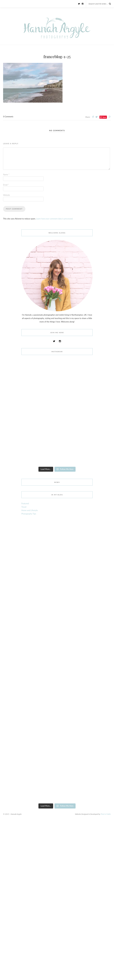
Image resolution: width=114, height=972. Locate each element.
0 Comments (8, 116)
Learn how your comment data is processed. (54, 218)
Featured (25, 503)
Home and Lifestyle (29, 510)
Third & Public (105, 814)
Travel (23, 507)
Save (104, 117)
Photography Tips (28, 514)
